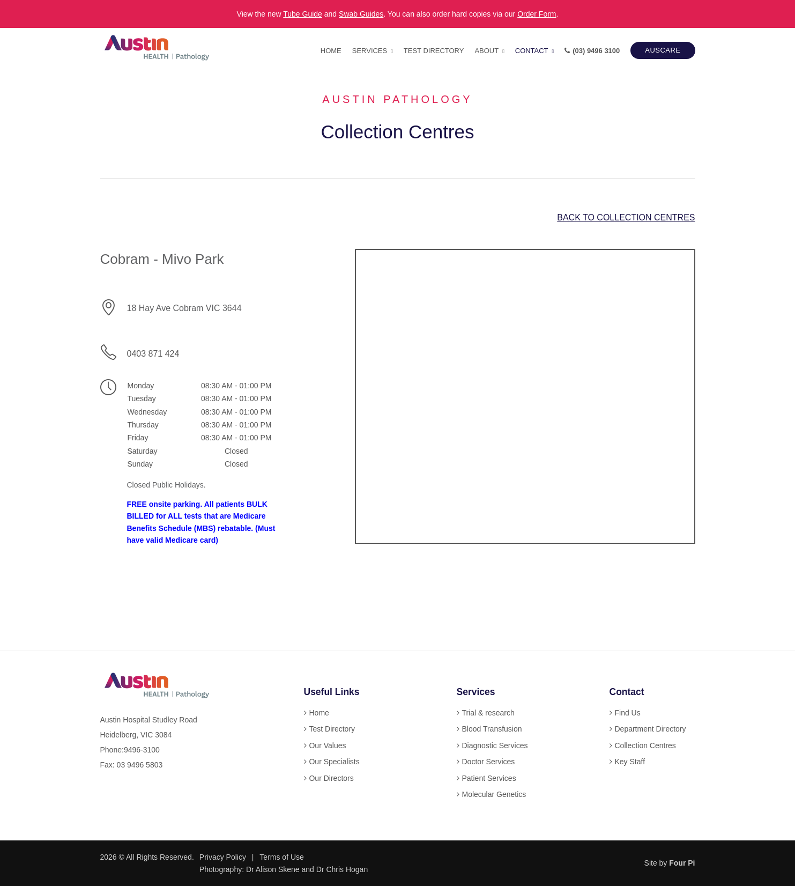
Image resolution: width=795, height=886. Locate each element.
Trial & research (488, 712)
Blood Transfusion (492, 729)
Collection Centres (644, 745)
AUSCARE (662, 50)
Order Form (536, 14)
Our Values (327, 745)
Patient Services (489, 778)
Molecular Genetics (494, 794)
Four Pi (682, 863)
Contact (531, 51)
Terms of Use (281, 857)
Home (331, 51)
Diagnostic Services (494, 745)
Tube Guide (302, 14)
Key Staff (629, 761)
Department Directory (650, 729)
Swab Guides (361, 14)
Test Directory (434, 51)
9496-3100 (142, 749)
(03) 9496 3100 (592, 51)
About (486, 51)
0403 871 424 (153, 353)
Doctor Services (488, 761)
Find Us (627, 712)
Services (369, 51)
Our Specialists (334, 761)
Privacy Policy (222, 857)
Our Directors (331, 778)
